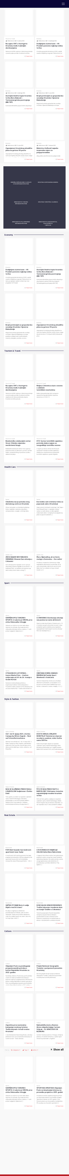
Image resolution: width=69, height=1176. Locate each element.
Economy (39, 38)
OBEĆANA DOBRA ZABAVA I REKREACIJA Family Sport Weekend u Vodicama (47, 650)
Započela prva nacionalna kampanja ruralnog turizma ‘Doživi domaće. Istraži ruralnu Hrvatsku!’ (17, 1003)
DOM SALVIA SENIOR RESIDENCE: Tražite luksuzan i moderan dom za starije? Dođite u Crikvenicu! (49, 882)
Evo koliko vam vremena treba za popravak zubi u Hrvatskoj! (50, 478)
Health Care (9, 530)
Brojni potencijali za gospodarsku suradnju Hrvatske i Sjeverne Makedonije (50, 98)
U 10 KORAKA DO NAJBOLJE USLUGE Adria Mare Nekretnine (49, 826)
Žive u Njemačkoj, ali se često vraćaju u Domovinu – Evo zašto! (49, 533)
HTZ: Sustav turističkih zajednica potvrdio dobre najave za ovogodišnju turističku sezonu (49, 418)
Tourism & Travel (10, 38)
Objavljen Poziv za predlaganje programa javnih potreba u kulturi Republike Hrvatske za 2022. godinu (18, 944)
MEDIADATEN (55, 1155)
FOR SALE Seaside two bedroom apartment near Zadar (18, 826)
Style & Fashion (10, 707)
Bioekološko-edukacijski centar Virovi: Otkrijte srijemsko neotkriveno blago (18, 418)
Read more (29, 56)
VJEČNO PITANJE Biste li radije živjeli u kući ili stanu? (17, 881)
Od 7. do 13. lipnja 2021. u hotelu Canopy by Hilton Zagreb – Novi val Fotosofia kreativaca (18, 711)
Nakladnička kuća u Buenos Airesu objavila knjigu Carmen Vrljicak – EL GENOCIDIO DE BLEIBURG (48, 1003)
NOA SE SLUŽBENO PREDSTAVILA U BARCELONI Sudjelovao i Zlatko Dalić (19, 766)
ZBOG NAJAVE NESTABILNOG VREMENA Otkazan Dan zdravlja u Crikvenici (19, 534)
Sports (7, 591)
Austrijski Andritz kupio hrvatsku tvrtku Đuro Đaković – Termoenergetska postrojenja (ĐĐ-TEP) (19, 99)
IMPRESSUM (22, 1155)
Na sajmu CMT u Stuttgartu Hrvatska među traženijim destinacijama (16, 46)
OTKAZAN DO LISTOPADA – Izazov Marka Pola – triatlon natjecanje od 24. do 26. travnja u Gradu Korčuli (19, 651)
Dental (7, 475)
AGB (31, 1155)
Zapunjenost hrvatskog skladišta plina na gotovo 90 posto (19, 149)
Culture (8, 939)
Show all (56, 1025)
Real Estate (9, 823)
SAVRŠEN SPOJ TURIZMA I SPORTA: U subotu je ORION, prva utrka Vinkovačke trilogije (19, 595)
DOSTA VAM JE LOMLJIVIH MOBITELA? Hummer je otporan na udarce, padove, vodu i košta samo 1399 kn (49, 712)
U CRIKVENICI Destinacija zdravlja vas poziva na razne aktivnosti (50, 594)
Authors (35, 1025)
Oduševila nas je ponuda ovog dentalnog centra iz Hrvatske (18, 478)
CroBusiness (10, 41)
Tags (25, 1025)
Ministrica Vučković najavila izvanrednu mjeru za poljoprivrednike (47, 150)
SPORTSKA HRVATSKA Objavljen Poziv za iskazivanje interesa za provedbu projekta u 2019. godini (50, 1065)
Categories (16, 1025)
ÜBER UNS (11, 1155)
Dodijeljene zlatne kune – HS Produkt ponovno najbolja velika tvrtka (50, 46)
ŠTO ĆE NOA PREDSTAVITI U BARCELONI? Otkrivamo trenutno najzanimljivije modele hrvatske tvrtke (50, 767)
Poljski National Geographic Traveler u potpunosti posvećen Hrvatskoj (49, 943)
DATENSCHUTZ (41, 1155)
